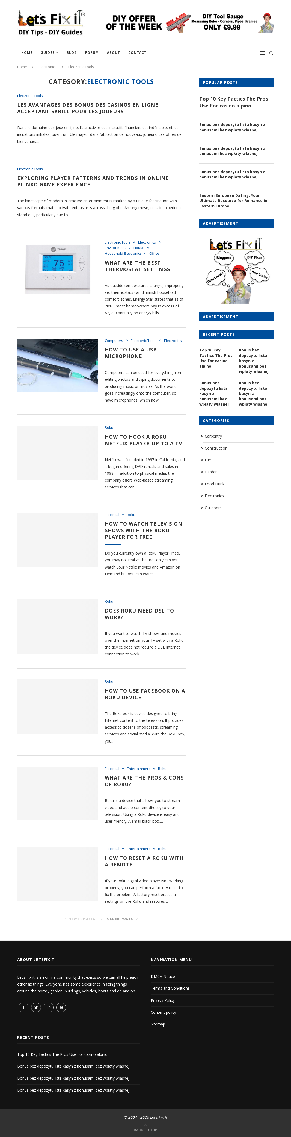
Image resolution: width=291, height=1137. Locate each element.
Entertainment (138, 769)
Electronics (48, 66)
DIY (208, 459)
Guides (48, 52)
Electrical (112, 515)
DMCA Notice (163, 976)
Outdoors (213, 507)
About (113, 52)
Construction (216, 448)
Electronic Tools (30, 96)
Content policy (163, 1012)
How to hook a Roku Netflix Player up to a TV (143, 440)
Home (26, 52)
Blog (72, 52)
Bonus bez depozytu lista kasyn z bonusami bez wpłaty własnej (232, 127)
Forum (92, 52)
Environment (115, 248)
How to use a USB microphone (131, 352)
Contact (137, 52)
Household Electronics (123, 253)
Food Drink (214, 484)
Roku (109, 428)
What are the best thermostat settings (137, 265)
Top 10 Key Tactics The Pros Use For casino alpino (233, 102)
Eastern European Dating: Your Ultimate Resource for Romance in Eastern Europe (233, 201)
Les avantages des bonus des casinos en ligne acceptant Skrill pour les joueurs (87, 108)
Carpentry (213, 436)
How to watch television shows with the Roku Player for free (143, 530)
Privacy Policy (163, 1000)
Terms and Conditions (170, 988)
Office (154, 253)
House (138, 248)
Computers (114, 341)
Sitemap (158, 1024)
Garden (211, 471)
